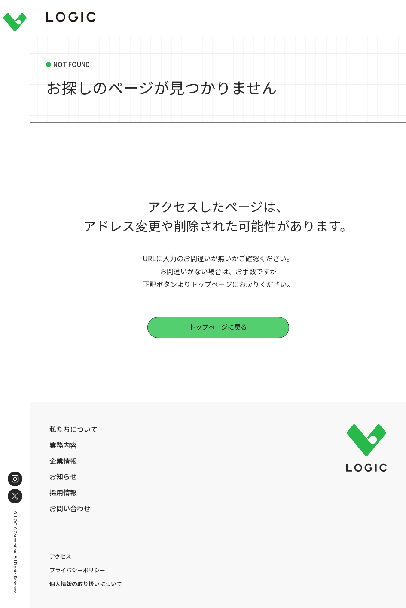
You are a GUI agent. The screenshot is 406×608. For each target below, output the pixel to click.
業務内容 (63, 445)
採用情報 (63, 492)
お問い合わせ (70, 508)
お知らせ (63, 476)
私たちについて (73, 429)
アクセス (60, 556)
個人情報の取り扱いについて (85, 584)
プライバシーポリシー (77, 570)
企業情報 (63, 461)
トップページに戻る (218, 326)
